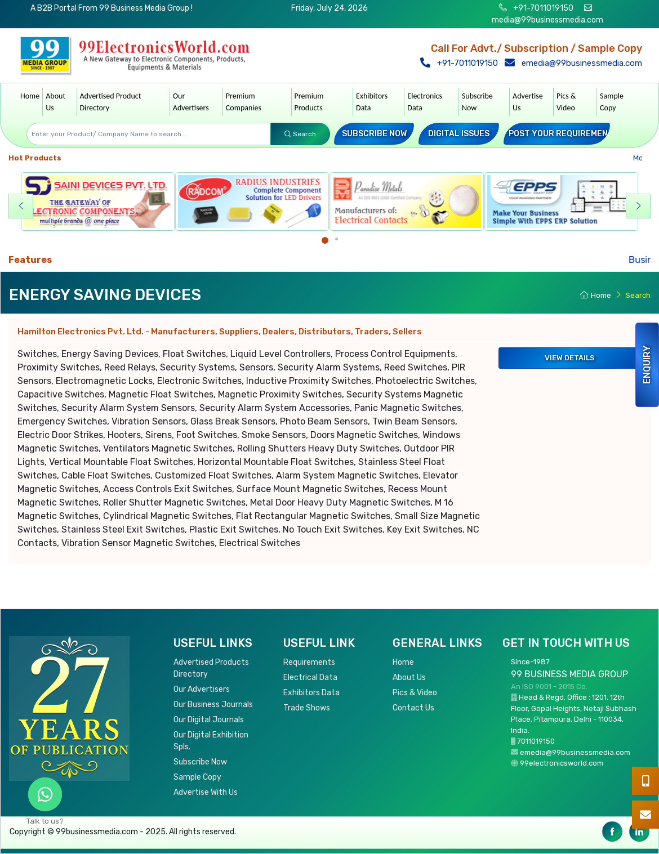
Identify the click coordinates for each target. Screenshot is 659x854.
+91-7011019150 (542, 8)
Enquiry (647, 365)
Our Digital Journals (208, 720)
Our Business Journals (213, 704)
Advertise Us (528, 102)
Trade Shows (306, 708)
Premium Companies (243, 102)
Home (29, 96)
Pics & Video (566, 102)
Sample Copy (612, 102)
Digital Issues (458, 133)
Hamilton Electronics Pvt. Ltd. (219, 332)
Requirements (309, 662)
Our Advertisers (191, 102)
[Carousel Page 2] (336, 239)
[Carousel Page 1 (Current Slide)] (325, 240)
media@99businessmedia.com (547, 20)
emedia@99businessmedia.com (576, 63)
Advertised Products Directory (211, 668)
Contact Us (413, 708)
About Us (55, 102)
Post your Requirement (561, 133)
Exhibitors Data (372, 102)
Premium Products (309, 102)
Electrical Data (310, 677)
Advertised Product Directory (110, 102)
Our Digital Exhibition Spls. (210, 741)
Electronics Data (424, 102)
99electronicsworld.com (561, 763)
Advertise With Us (205, 792)
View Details (570, 358)
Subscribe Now (477, 102)
